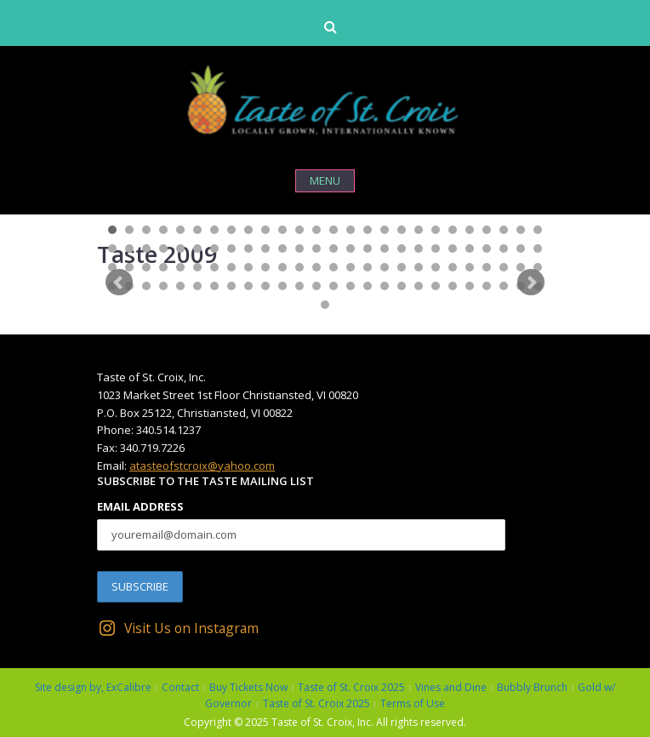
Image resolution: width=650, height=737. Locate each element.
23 (486, 230)
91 (316, 286)
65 (316, 267)
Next (531, 282)
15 (350, 230)
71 (418, 267)
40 (333, 248)
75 (486, 267)
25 (520, 230)
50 (503, 248)
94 (367, 286)
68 (367, 267)
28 (129, 248)
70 (401, 267)
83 (180, 286)
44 (401, 248)
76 (503, 267)
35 (248, 248)
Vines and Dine (451, 687)
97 (418, 286)
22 (469, 230)
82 (163, 286)
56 (163, 267)
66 (333, 267)
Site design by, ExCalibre (93, 687)
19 (418, 230)
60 (231, 267)
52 (537, 248)
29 (146, 248)
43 (384, 248)
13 (316, 230)
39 (316, 248)
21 (452, 230)
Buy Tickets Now (248, 687)
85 (214, 286)
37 (282, 248)
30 (163, 248)
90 (299, 286)
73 (452, 267)
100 (469, 286)
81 (146, 286)
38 (299, 248)
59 (214, 267)
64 (299, 267)
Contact (180, 687)
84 (197, 286)
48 (469, 248)
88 (265, 286)
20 (435, 230)
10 (265, 230)
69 (384, 267)
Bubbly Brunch (532, 687)
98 (435, 286)
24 (503, 230)
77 (520, 267)
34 (231, 248)
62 (265, 267)
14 (333, 230)
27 (112, 248)
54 (129, 267)
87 (248, 286)
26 (537, 230)
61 (248, 267)
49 (486, 248)
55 (146, 267)
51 (520, 248)
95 (384, 286)
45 (418, 248)
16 (367, 230)
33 (214, 248)
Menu (325, 180)
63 (282, 267)
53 (112, 267)
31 (180, 248)
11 (282, 230)
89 (282, 286)
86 (231, 286)
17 (384, 230)
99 (452, 286)
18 (401, 230)
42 (367, 248)
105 (325, 304)
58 (197, 267)
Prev (119, 282)
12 (299, 230)
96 (401, 286)
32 (197, 248)
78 (537, 267)
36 (265, 248)
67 (350, 267)
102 (503, 286)
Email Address (140, 506)
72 (435, 267)
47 (452, 248)
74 (469, 267)
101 (486, 286)
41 (350, 248)
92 (333, 286)
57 (180, 267)
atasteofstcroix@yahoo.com (202, 465)
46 (435, 248)
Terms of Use (412, 703)
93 (350, 286)
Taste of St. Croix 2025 (351, 687)
